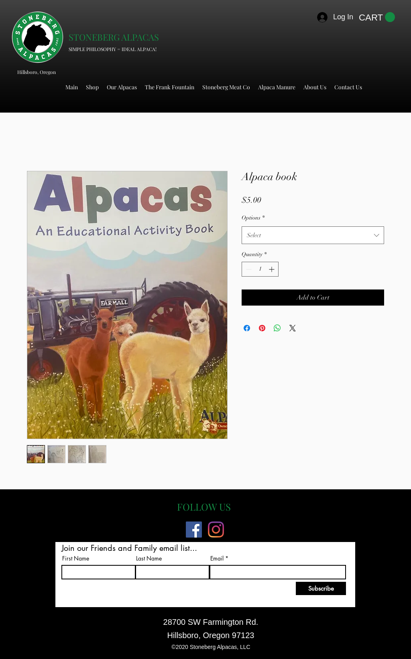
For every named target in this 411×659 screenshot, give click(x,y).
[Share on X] (292, 328)
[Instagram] (216, 529)
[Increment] (272, 269)
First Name (75, 558)
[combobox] (313, 235)
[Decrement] (248, 269)
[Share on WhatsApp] (277, 328)
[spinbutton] (260, 269)
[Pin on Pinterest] (262, 328)
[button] (377, 17)
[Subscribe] (321, 588)
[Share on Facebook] (247, 328)
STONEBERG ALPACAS (114, 37)
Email (217, 558)
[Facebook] (194, 529)
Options (253, 217)
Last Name (149, 558)
